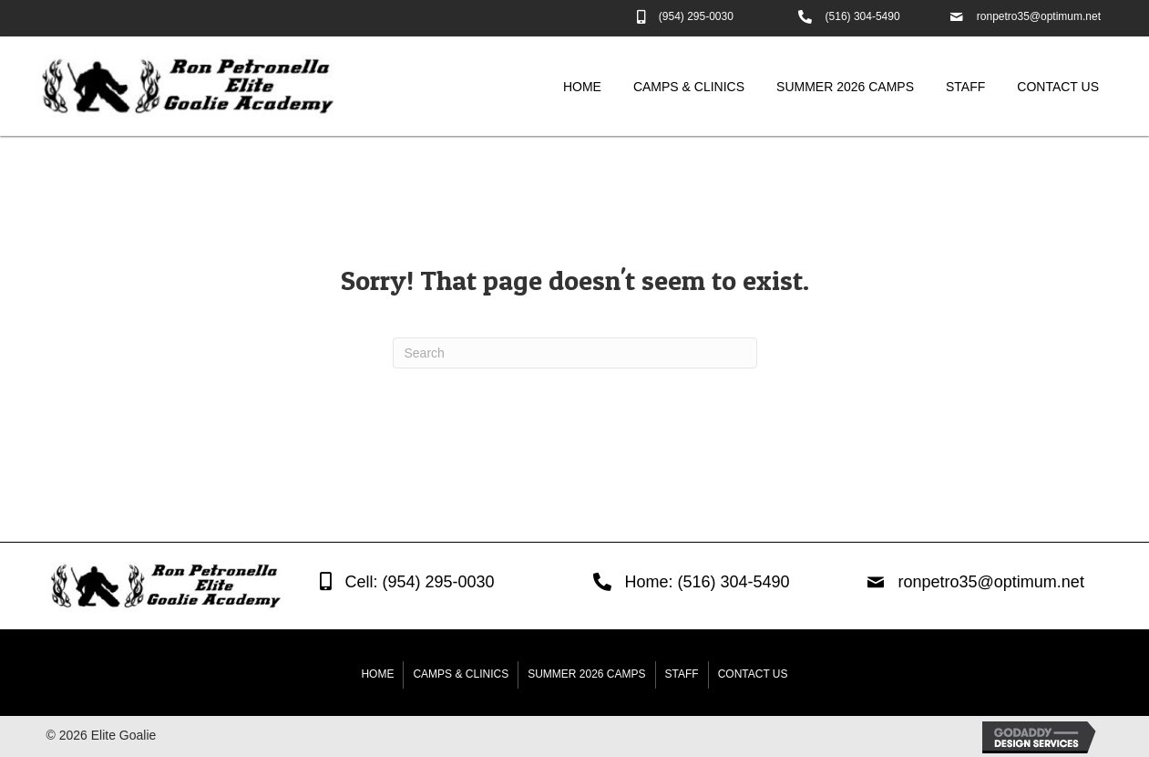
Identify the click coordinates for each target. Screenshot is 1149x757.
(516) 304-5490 (863, 16)
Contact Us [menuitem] (753, 674)
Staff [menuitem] (682, 674)
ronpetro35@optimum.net (1039, 16)
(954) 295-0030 (696, 16)
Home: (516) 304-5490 (707, 582)
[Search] (575, 352)
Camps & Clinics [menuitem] (460, 674)
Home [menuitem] (377, 674)
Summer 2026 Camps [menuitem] (586, 674)
